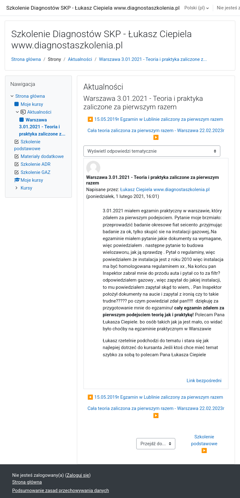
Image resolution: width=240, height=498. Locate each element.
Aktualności (80, 59)
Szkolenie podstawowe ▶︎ (205, 443)
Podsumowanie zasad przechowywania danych (60, 490)
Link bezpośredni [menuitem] (204, 380)
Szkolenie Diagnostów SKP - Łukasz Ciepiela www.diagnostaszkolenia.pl (93, 8)
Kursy (26, 188)
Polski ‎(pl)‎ (194, 8)
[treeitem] (38, 142)
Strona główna (26, 59)
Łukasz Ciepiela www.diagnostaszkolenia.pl (165, 189)
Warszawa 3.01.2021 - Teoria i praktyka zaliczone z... (153, 59)
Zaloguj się (78, 475)
